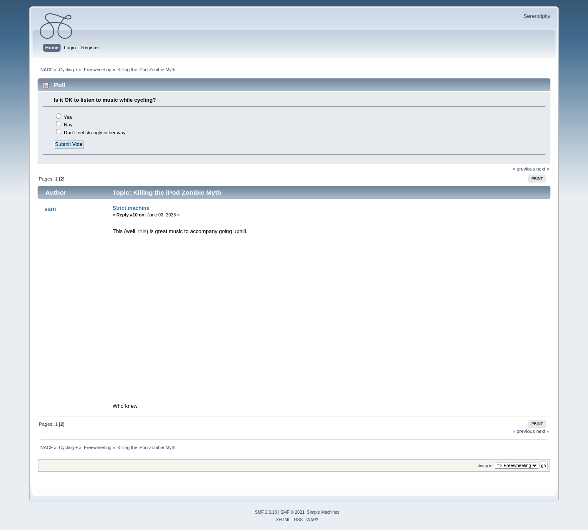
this (142, 231)
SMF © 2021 (293, 512)
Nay (68, 124)
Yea (68, 117)
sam (50, 209)
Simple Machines (323, 512)
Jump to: (486, 465)
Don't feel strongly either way (95, 132)
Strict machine (131, 208)
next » (542, 168)
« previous (524, 168)
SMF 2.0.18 (266, 512)
